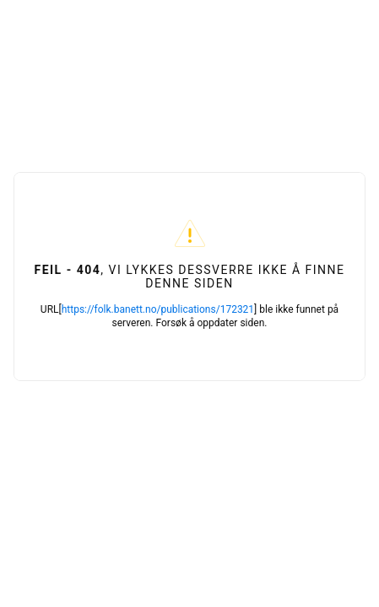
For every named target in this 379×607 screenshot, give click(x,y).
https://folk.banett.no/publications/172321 (158, 309)
